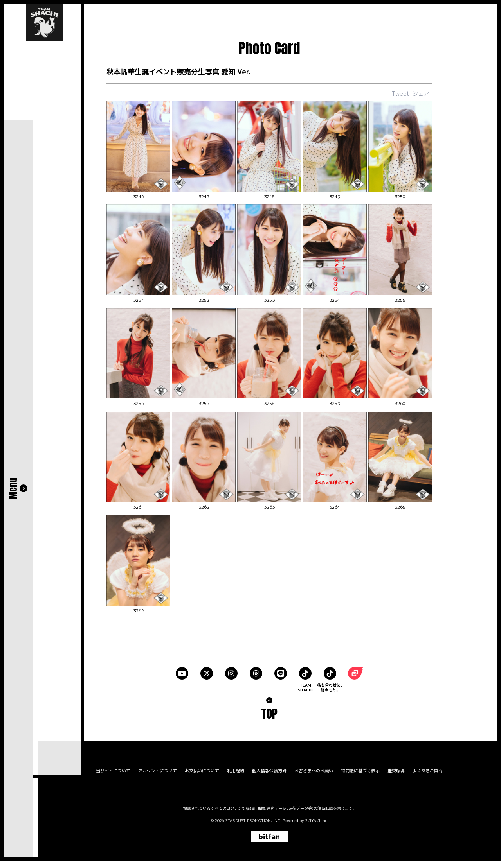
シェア (421, 93)
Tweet (400, 93)
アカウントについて (157, 770)
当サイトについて (113, 770)
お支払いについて (202, 770)
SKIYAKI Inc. (316, 819)
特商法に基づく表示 (360, 770)
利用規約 (235, 770)
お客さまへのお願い (313, 770)
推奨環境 (396, 770)
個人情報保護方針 (269, 770)
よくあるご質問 (428, 770)
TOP (269, 712)
